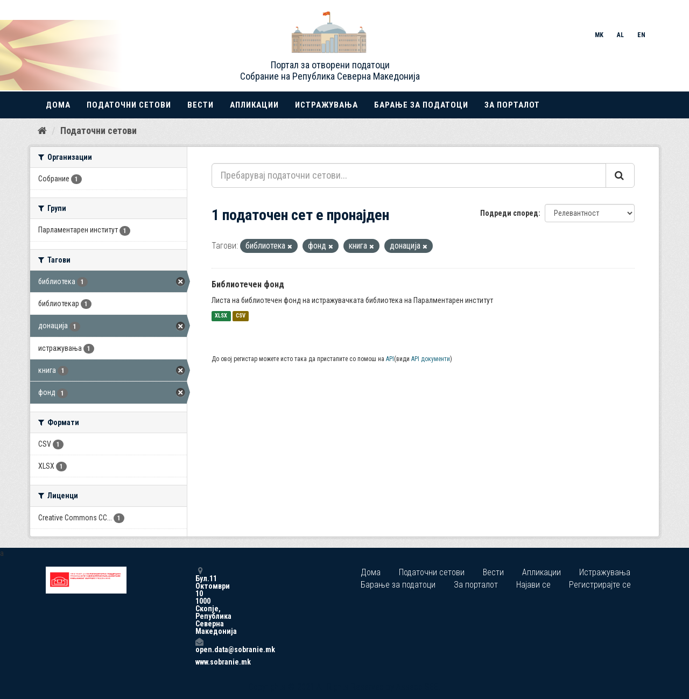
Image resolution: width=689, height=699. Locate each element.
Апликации (254, 105)
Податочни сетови (129, 105)
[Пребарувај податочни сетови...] (409, 175)
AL (620, 35)
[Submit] (620, 175)
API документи (430, 359)
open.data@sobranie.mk (199, 645)
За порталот (512, 105)
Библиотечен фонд (248, 284)
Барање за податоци (421, 105)
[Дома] (42, 130)
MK (599, 35)
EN (641, 35)
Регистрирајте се (600, 585)
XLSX (221, 316)
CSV (240, 316)
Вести (200, 105)
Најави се (533, 585)
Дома (58, 105)
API (390, 359)
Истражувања (326, 105)
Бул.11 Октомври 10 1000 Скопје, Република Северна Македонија (199, 601)
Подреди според (509, 213)
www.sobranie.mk (199, 662)
